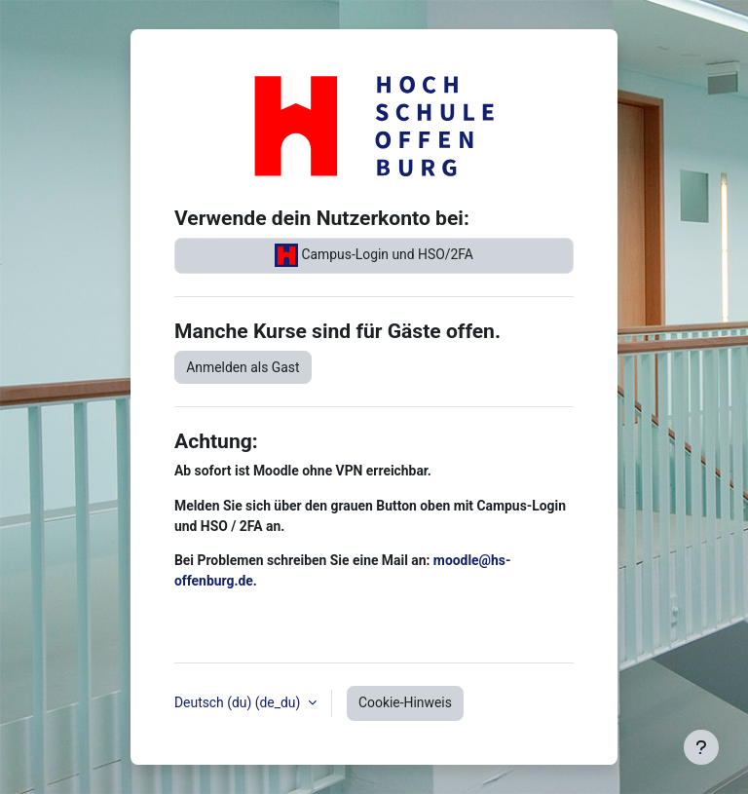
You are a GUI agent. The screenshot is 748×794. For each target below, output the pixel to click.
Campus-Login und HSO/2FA (374, 255)
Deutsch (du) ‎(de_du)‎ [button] (239, 702)
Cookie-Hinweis (405, 702)
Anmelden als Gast (242, 367)
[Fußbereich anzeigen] (701, 747)
